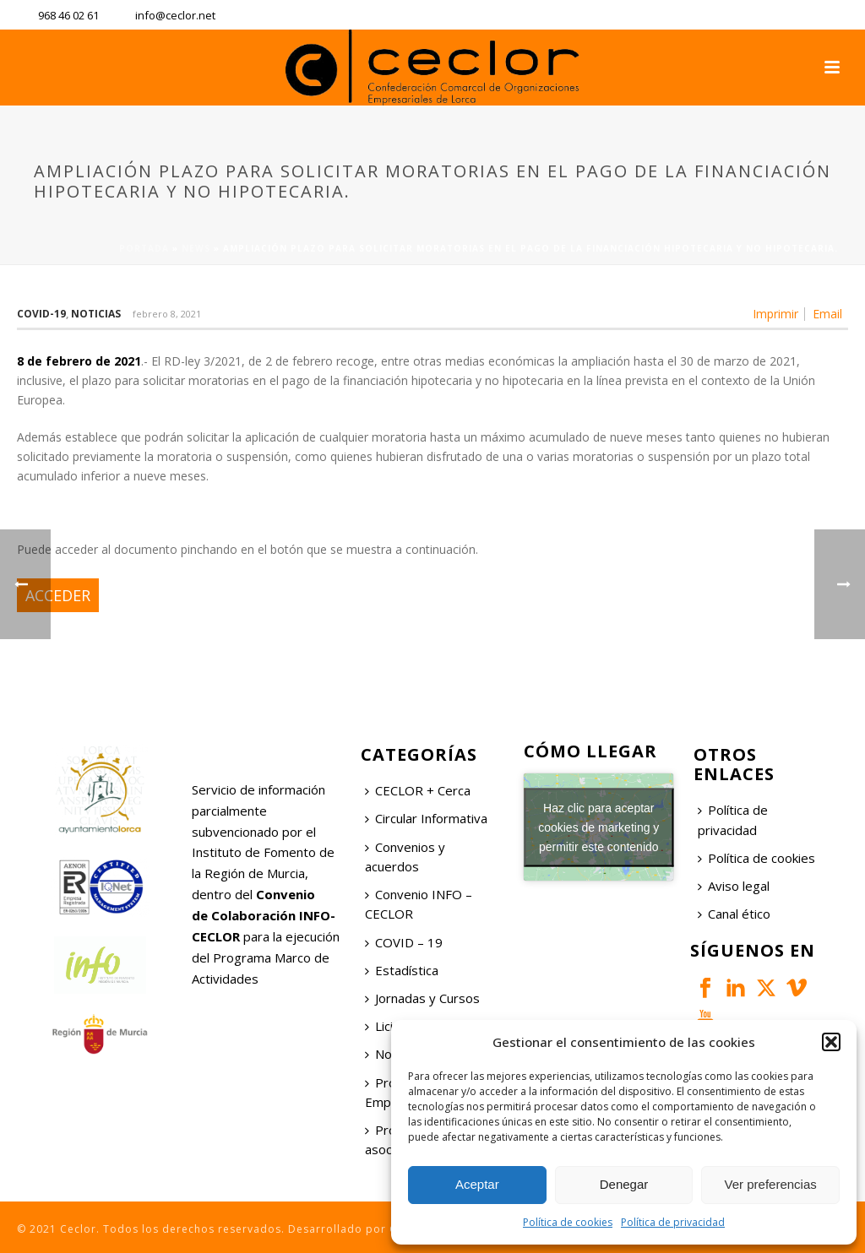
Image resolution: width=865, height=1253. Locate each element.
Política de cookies (567, 1222)
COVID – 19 (404, 942)
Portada (144, 248)
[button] (831, 1041)
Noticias (96, 313)
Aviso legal (734, 885)
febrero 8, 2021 (167, 313)
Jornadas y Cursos (422, 998)
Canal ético (734, 913)
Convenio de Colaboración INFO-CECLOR (263, 915)
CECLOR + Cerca (418, 790)
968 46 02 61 (68, 15)
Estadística (401, 970)
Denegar (624, 1184)
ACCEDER (57, 595)
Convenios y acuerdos (405, 856)
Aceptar (477, 1184)
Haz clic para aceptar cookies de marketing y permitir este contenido (598, 826)
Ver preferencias (771, 1184)
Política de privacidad (673, 1222)
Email (827, 314)
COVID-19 (41, 313)
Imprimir (775, 314)
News (196, 248)
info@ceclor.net (175, 15)
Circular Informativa (426, 818)
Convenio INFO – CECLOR (418, 904)
